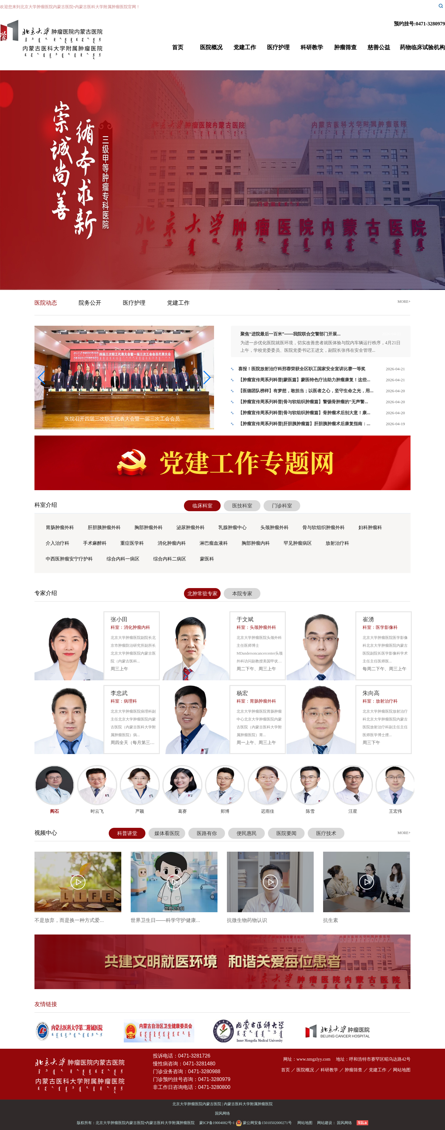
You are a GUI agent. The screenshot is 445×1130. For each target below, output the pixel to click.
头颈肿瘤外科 (274, 527)
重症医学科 (132, 543)
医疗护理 (278, 47)
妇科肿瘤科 (370, 527)
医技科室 (242, 505)
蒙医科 (207, 558)
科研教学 (312, 47)
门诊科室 (282, 505)
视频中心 (45, 833)
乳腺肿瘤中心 (232, 527)
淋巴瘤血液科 (214, 543)
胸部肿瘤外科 (148, 527)
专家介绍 (45, 593)
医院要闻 (286, 833)
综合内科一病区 (123, 558)
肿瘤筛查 (345, 47)
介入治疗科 (57, 543)
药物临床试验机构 (422, 47)
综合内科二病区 (169, 558)
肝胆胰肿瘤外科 (104, 527)
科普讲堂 (127, 833)
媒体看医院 (167, 833)
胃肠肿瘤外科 (60, 527)
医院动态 (45, 303)
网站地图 (402, 1070)
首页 (177, 47)
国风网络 (222, 1113)
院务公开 (90, 303)
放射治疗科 (337, 543)
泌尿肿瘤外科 (190, 527)
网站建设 (324, 1123)
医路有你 (207, 833)
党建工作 (244, 47)
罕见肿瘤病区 (298, 543)
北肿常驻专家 (202, 593)
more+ (404, 301)
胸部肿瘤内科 (256, 543)
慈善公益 (379, 47)
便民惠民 (247, 833)
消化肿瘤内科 (172, 543)
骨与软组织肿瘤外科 (323, 527)
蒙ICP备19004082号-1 (217, 1123)
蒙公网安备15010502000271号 (264, 1123)
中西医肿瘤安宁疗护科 (69, 558)
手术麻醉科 (95, 543)
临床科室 (202, 505)
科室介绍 (45, 505)
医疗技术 (326, 833)
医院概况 (211, 47)
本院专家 (242, 593)
